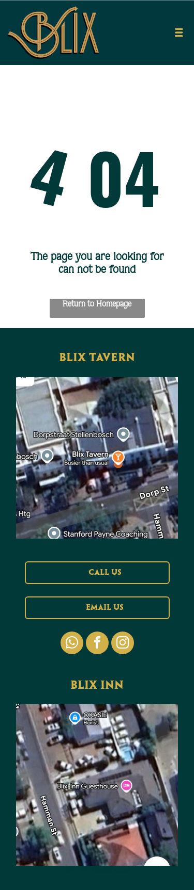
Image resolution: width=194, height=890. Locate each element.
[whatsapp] (72, 644)
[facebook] (97, 644)
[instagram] (122, 644)
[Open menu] (179, 32)
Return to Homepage (97, 304)
